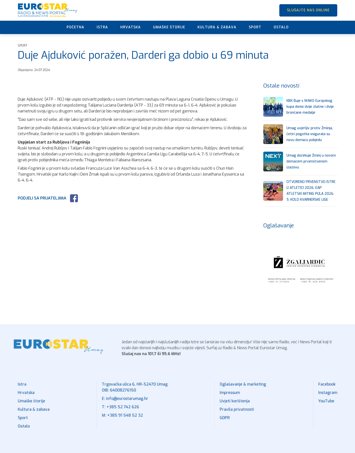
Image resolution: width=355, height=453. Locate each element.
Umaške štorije (169, 27)
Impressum (230, 395)
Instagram (327, 395)
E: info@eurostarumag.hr (125, 401)
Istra (102, 27)
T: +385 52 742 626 (120, 409)
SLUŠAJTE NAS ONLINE (308, 10)
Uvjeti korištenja (235, 403)
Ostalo (281, 27)
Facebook (327, 387)
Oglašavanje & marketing (243, 387)
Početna (75, 27)
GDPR (225, 420)
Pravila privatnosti (237, 412)
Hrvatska (130, 27)
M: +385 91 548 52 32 (122, 418)
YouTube (326, 403)
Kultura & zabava (216, 27)
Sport (255, 27)
